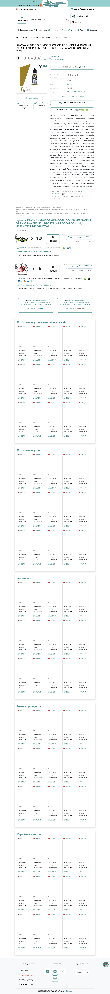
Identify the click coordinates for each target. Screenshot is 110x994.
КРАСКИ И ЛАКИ (61, 38)
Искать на (36, 305)
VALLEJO (70, 84)
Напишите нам (82, 972)
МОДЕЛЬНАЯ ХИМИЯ (42, 38)
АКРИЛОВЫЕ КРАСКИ (76, 92)
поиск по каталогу (38, 19)
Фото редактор (26, 980)
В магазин (53, 239)
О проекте (23, 971)
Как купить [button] (22, 230)
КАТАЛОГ (25, 38)
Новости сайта (26, 984)
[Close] (91, 191)
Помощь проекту (26, 975)
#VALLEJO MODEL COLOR (73, 97)
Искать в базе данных (72, 110)
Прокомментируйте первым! (72, 103)
